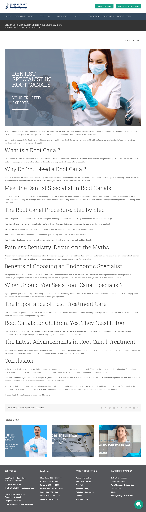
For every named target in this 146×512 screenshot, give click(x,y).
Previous (130, 40)
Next (138, 40)
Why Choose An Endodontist (122, 485)
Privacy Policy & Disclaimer (122, 496)
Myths (113, 492)
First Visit (79, 485)
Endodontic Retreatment (85, 492)
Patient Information (83, 478)
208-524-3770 (55, 478)
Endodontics (23, 395)
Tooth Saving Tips (118, 481)
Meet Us (79, 496)
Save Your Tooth (82, 499)
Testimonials (116, 488)
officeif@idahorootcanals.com (22, 488)
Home (6, 27)
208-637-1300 (54, 481)
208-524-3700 (53, 485)
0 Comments (46, 395)
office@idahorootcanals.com (21, 504)
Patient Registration (119, 478)
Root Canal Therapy (83, 481)
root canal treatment (34, 395)
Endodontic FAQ (82, 488)
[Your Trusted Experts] (73, 87)
